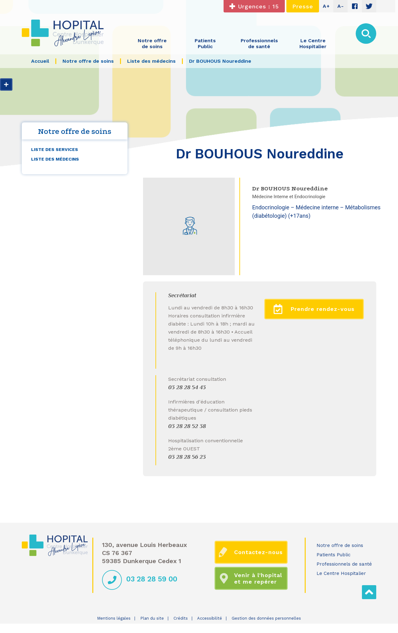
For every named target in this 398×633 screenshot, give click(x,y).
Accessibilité (209, 618)
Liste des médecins (55, 159)
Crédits (181, 618)
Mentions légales (114, 618)
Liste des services (54, 149)
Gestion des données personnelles (266, 618)
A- (340, 6)
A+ (326, 6)
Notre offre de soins (340, 545)
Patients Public (333, 555)
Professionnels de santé (344, 564)
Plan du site (152, 618)
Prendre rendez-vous (314, 309)
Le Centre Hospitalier (341, 573)
